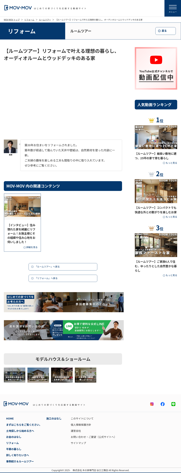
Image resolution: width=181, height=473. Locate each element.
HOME (10, 418)
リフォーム (29, 19)
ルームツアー (45, 19)
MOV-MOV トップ (12, 19)
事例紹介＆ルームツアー (20, 461)
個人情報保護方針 (81, 424)
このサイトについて (82, 418)
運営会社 (76, 431)
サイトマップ (78, 443)
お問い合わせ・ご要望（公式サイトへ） (94, 437)
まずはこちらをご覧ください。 (24, 424)
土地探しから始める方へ (20, 431)
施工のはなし (54, 418)
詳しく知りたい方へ (17, 455)
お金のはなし (13, 437)
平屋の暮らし (13, 449)
